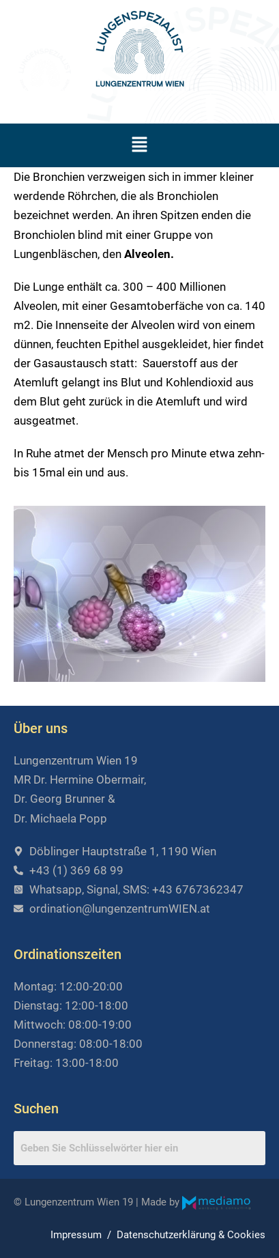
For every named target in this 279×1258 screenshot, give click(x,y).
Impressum (76, 1235)
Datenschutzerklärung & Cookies (191, 1235)
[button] (139, 145)
